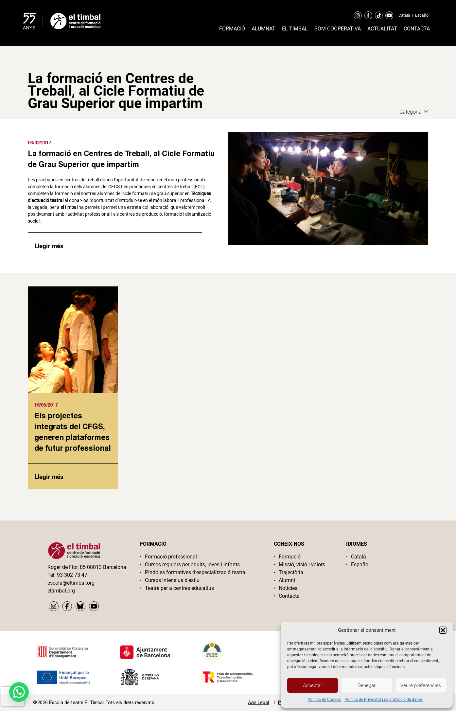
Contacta (417, 29)
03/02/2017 (39, 142)
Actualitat (382, 29)
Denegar (367, 685)
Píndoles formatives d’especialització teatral (196, 572)
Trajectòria (291, 572)
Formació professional (171, 557)
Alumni (287, 580)
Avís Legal (258, 702)
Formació (232, 29)
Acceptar (312, 685)
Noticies (288, 588)
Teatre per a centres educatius (179, 588)
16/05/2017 (46, 405)
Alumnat (263, 29)
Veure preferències (420, 685)
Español (422, 15)
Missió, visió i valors (302, 564)
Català (404, 15)
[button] (443, 630)
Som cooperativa (337, 29)
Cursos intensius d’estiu (172, 580)
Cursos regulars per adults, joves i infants (192, 564)
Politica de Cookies (324, 699)
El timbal (295, 29)
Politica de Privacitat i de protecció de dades (383, 699)
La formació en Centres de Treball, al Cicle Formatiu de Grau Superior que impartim (121, 159)
